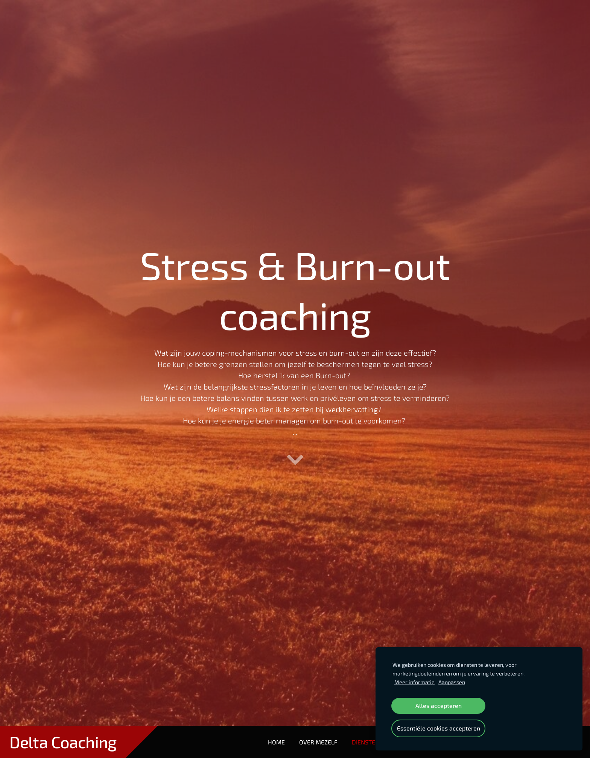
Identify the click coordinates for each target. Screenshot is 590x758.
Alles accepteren (438, 705)
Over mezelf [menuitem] (318, 742)
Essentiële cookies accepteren (438, 728)
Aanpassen (451, 682)
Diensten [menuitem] (365, 742)
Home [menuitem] (276, 742)
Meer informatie (414, 682)
